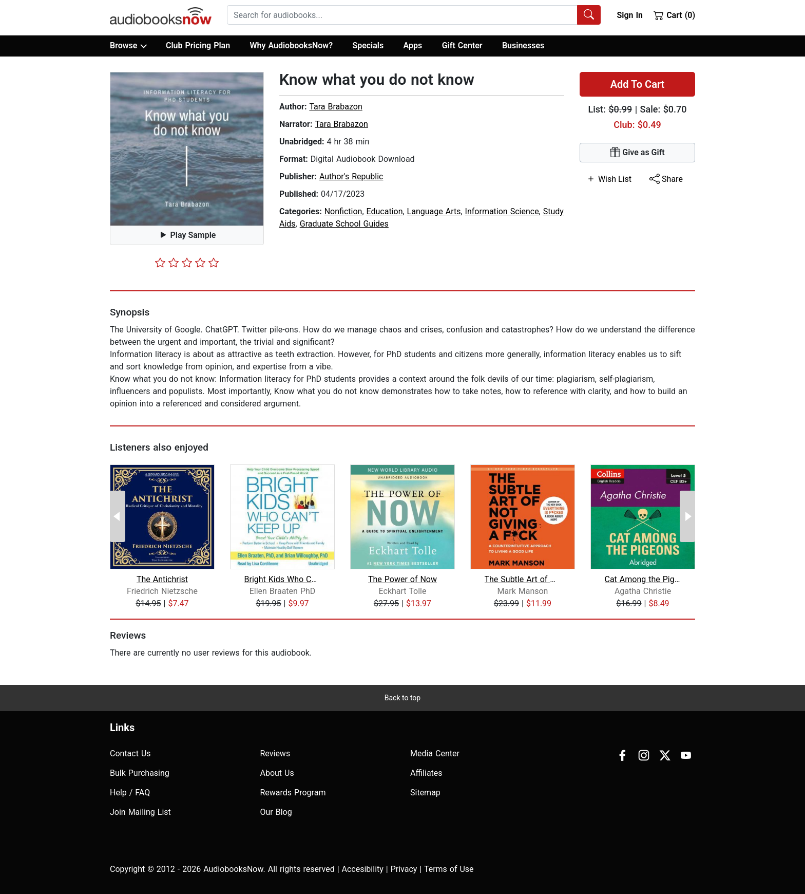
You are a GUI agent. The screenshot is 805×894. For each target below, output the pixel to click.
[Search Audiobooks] (589, 15)
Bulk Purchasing (139, 773)
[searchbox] (402, 15)
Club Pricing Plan (198, 45)
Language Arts (434, 211)
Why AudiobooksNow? (291, 45)
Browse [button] (128, 46)
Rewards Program (293, 792)
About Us (277, 773)
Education (385, 211)
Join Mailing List (140, 812)
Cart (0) (674, 15)
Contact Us (130, 753)
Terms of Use (449, 869)
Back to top (402, 698)
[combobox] (414, 15)
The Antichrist (162, 579)
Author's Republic (351, 176)
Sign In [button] (629, 15)
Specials (368, 45)
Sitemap (425, 792)
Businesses (523, 45)
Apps (413, 45)
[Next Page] (687, 516)
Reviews (275, 753)
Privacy (404, 869)
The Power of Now (402, 579)
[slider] (186, 262)
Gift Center (462, 45)
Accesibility (363, 869)
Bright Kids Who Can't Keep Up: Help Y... (282, 579)
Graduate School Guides (344, 224)
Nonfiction (343, 211)
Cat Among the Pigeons (643, 579)
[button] (187, 149)
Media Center (434, 753)
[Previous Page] (117, 516)
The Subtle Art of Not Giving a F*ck (523, 579)
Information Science (502, 211)
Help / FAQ (130, 792)
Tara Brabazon (335, 106)
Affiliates (426, 773)
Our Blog (276, 812)
